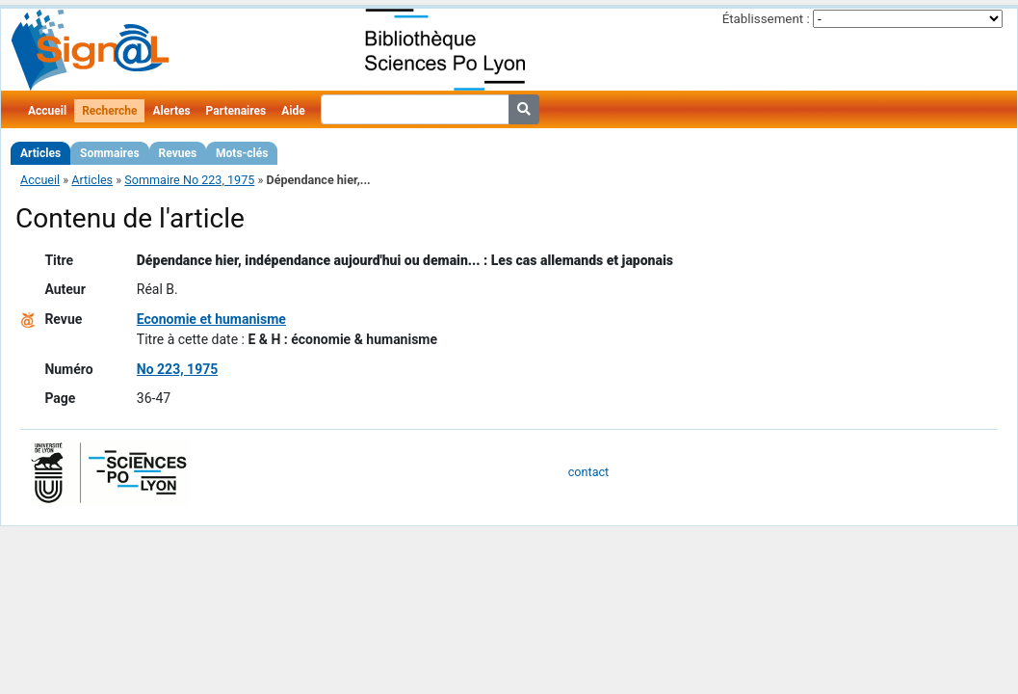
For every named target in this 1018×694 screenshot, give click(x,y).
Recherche (109, 111)
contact (588, 472)
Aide (292, 111)
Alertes (171, 111)
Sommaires (109, 153)
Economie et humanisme (211, 319)
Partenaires (236, 111)
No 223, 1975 (177, 369)
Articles (40, 153)
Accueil (47, 111)
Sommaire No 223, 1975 (189, 180)
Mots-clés (242, 153)
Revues (178, 153)
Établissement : (766, 19)
